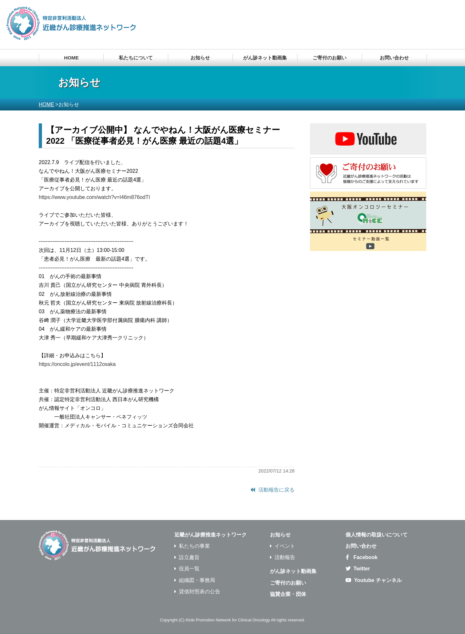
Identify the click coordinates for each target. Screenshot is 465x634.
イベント (284, 546)
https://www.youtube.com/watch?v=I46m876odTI (94, 197)
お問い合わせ (394, 57)
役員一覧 (189, 568)
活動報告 (284, 557)
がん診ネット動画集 (265, 57)
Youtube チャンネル (377, 580)
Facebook (365, 557)
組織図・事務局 (197, 580)
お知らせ (280, 534)
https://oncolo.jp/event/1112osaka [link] (77, 364)
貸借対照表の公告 (199, 591)
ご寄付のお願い (329, 57)
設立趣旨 (189, 557)
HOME (71, 57)
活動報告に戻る (276, 490)
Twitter (361, 568)
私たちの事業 (194, 546)
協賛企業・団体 (288, 594)
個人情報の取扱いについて (377, 534)
